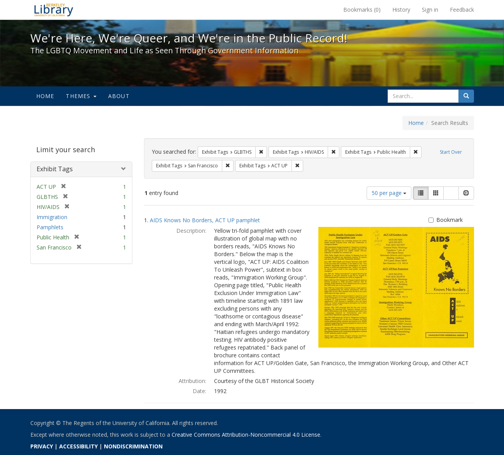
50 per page (389, 193)
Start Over (451, 152)
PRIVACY (41, 446)
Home (45, 96)
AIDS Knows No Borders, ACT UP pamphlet (205, 220)
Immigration (52, 217)
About (119, 96)
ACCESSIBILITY (78, 446)
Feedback (462, 9)
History (401, 9)
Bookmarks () (362, 9)
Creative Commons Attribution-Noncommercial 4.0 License (246, 434)
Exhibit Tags (55, 169)
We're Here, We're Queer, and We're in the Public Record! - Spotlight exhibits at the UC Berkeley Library (54, 9)
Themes (81, 96)
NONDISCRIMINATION (133, 446)
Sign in (430, 9)
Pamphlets (50, 227)
